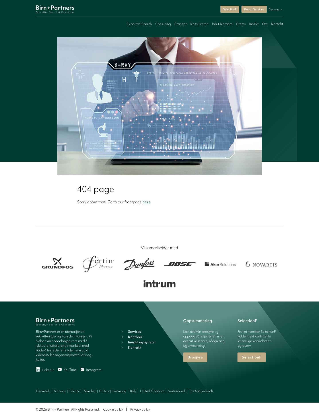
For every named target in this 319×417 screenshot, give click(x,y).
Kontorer (131, 337)
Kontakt (277, 24)
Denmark (43, 391)
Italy (133, 391)
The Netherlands (201, 391)
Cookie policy (113, 409)
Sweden (89, 391)
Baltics (104, 391)
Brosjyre (195, 357)
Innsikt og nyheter (138, 342)
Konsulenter (199, 24)
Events (241, 24)
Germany (119, 391)
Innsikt (254, 24)
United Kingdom (152, 391)
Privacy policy (140, 409)
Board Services (254, 9)
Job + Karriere (222, 24)
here (146, 201)
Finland (75, 391)
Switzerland (176, 391)
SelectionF (230, 9)
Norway (60, 391)
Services (130, 331)
